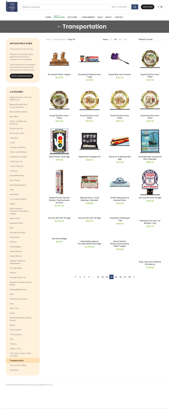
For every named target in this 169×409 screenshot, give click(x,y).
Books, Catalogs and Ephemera (18, 122)
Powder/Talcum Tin (18, 277)
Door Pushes (15, 180)
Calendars (14, 138)
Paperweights (15, 246)
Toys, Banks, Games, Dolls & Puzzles (20, 354)
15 (116, 277)
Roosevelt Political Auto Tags (89, 75)
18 (129, 277)
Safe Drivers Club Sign (59, 157)
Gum (12, 189)
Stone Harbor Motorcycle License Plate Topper (120, 243)
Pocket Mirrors (16, 256)
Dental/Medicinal (17, 175)
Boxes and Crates (17, 133)
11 (98, 277)
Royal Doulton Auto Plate (150, 75)
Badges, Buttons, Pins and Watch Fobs (20, 98)
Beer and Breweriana (18, 112)
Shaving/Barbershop (18, 289)
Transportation (17, 360)
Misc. (12, 228)
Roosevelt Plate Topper (59, 74)
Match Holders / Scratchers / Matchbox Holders (19, 211)
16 (120, 277)
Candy (12, 142)
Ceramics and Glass (18, 147)
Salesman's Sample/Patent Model (21, 283)
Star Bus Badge (59, 238)
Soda (12, 303)
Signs (12, 294)
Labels (12, 204)
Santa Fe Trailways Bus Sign (120, 158)
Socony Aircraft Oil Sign (150, 197)
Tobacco (13, 344)
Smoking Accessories (18, 299)
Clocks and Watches (18, 152)
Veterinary (14, 370)
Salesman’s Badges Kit (89, 157)
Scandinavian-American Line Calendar (150, 158)
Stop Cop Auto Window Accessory (150, 263)
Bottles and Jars (16, 128)
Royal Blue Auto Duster (120, 74)
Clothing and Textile (18, 157)
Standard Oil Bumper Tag (120, 219)
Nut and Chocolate (17, 232)
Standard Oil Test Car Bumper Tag (150, 222)
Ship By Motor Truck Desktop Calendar (89, 198)
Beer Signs (14, 116)
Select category (119, 7)
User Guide (147, 7)
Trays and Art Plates (18, 365)
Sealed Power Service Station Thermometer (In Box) (59, 200)
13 (107, 277)
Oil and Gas (14, 237)
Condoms (14, 171)
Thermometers (16, 334)
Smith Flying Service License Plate (120, 198)
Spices (12, 313)
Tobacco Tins (15, 348)
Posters (13, 272)
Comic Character (17, 166)
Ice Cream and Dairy (18, 199)
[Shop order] (151, 39)
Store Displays (16, 329)
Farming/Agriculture (18, 185)
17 (125, 277)
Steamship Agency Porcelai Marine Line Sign (89, 242)
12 (102, 277)
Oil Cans (13, 242)
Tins (11, 339)
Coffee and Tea (16, 161)
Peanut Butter (16, 251)
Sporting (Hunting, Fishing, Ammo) (21, 318)
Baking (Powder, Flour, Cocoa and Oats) (19, 105)
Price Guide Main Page (22, 76)
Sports (12, 325)
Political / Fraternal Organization (17, 262)
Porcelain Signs (16, 268)
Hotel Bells (14, 194)
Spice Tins (14, 308)
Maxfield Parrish (16, 223)
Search (134, 6)
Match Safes (15, 218)
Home (48, 39)
